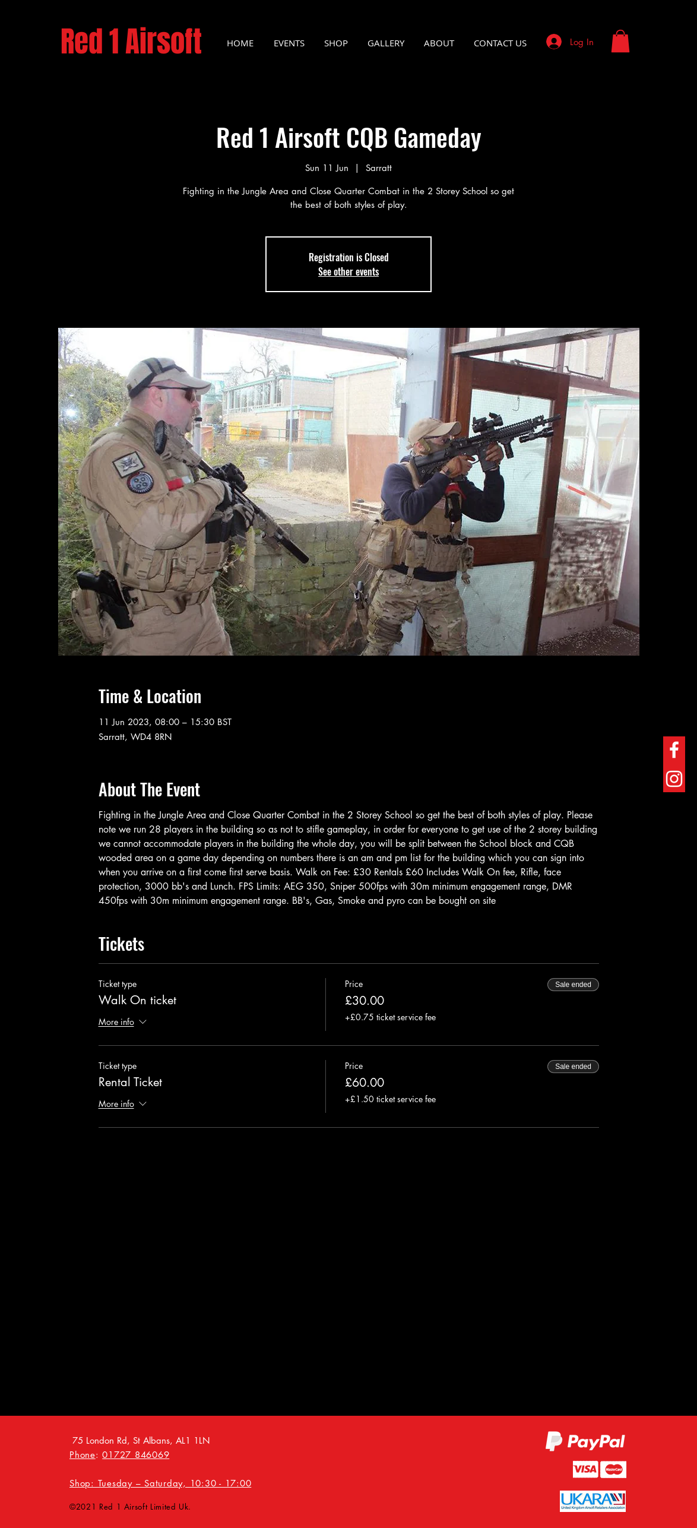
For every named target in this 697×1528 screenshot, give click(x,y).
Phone (82, 1454)
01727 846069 (135, 1454)
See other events (348, 271)
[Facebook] (674, 750)
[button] (620, 41)
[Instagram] (674, 779)
